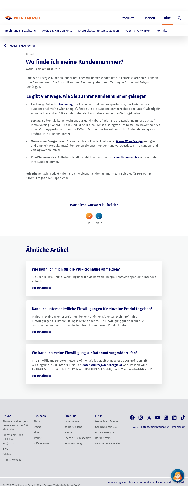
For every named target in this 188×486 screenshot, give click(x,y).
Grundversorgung (105, 432)
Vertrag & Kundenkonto (56, 30)
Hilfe (167, 18)
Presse (68, 432)
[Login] (177, 5)
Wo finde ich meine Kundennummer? (74, 61)
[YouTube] (157, 417)
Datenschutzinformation (155, 427)
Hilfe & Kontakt (12, 459)
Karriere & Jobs (73, 427)
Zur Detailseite (42, 287)
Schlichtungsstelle (106, 427)
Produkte (128, 18)
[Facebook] (132, 417)
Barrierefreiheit (104, 438)
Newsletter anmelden (108, 443)
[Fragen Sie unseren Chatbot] (177, 475)
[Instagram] (140, 417)
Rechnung (65, 104)
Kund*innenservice (126, 157)
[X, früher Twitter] (149, 417)
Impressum (178, 427)
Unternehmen (72, 421)
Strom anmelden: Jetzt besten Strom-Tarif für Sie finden (16, 425)
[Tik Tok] (183, 417)
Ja (89, 217)
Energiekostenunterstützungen (98, 30)
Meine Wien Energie (129, 141)
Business (129, 5)
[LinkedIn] (174, 417)
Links (98, 416)
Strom (37, 421)
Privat (114, 5)
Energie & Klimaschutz (77, 438)
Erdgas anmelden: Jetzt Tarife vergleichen (13, 439)
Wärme (38, 438)
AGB (135, 427)
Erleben (149, 18)
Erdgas (37, 427)
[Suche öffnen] (179, 18)
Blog (5, 448)
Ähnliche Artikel (47, 249)
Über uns (145, 5)
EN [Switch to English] (164, 5)
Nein (99, 217)
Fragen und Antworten (19, 45)
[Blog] (166, 417)
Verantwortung (73, 443)
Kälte (37, 432)
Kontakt (161, 30)
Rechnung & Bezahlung (20, 30)
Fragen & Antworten (138, 30)
